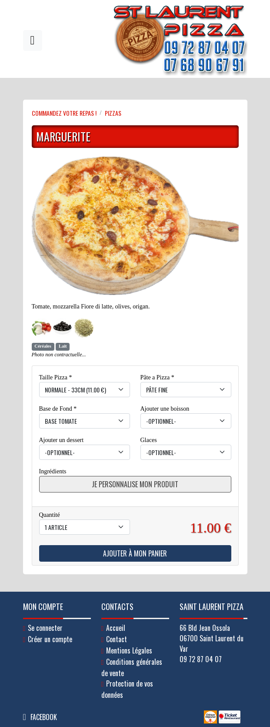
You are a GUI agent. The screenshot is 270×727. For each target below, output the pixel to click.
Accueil (115, 628)
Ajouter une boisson (165, 408)
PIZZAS (113, 112)
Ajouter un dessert (61, 440)
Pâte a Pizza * (157, 377)
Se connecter (45, 628)
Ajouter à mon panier (135, 553)
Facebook (43, 717)
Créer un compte (50, 639)
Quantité (49, 515)
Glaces (148, 440)
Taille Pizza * (55, 377)
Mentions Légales (129, 650)
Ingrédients (53, 471)
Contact (116, 639)
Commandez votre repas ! (64, 112)
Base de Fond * (58, 408)
